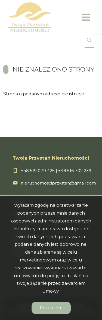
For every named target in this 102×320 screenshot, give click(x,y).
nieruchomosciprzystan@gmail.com (58, 183)
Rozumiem (51, 307)
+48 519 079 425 (38, 170)
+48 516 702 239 (74, 170)
